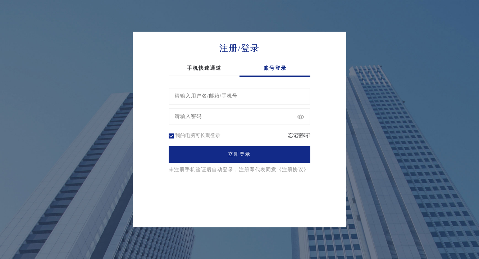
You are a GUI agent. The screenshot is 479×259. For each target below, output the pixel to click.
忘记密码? (299, 135)
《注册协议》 (293, 169)
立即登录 (239, 154)
